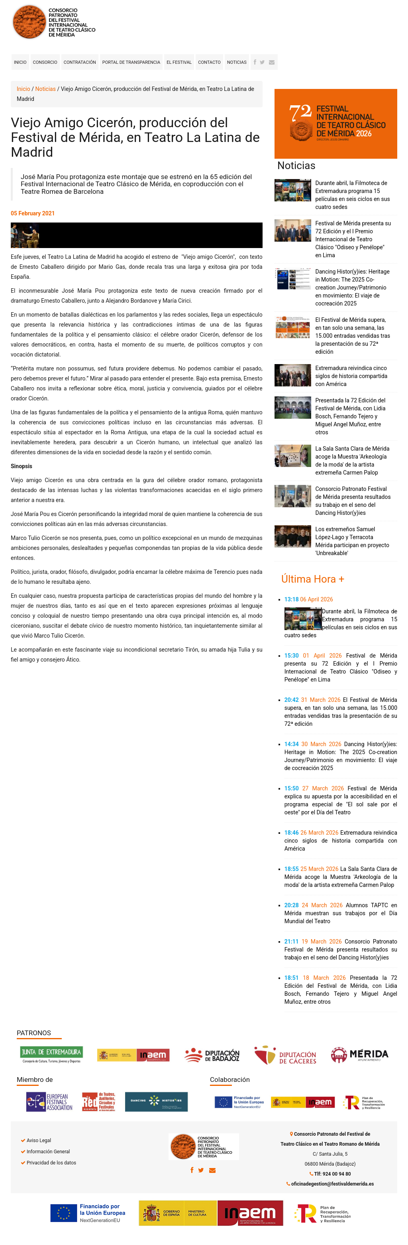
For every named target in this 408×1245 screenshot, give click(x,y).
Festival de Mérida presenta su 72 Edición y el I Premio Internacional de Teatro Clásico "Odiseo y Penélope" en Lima (353, 239)
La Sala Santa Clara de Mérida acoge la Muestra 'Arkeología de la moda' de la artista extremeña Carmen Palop (340, 877)
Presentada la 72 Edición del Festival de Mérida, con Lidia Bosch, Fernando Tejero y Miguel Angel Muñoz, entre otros (350, 416)
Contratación (80, 62)
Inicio (20, 62)
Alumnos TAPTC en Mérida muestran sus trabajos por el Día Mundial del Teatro (340, 913)
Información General (48, 1151)
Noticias (237, 62)
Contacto (209, 62)
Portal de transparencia (131, 62)
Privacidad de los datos (51, 1163)
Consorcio (45, 62)
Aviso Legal (39, 1140)
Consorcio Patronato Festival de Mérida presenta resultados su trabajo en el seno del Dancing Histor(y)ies (340, 949)
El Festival (179, 62)
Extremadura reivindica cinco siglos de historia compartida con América (351, 376)
